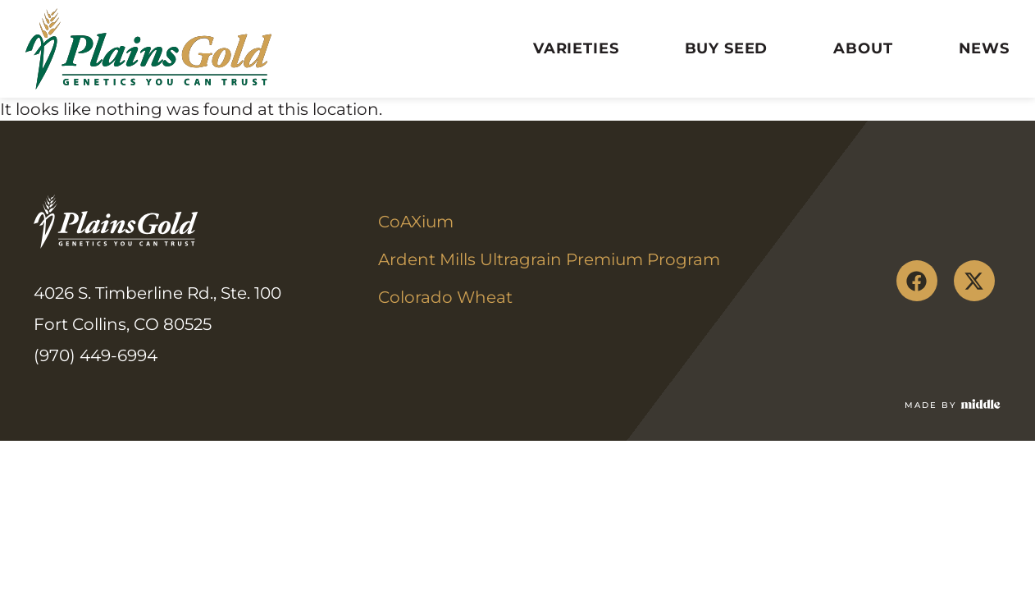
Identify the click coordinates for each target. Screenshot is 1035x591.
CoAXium (416, 221)
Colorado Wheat (445, 297)
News (984, 48)
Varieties (576, 48)
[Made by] (980, 403)
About (862, 48)
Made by (930, 405)
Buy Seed (726, 48)
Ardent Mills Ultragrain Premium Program (549, 259)
